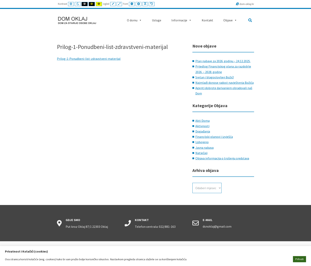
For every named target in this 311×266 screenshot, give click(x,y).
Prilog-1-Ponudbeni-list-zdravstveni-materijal (89, 59)
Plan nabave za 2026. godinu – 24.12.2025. (223, 61)
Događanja (202, 131)
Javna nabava (204, 148)
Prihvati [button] (299, 259)
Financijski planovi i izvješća (214, 137)
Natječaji (201, 153)
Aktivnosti (202, 126)
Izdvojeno (202, 142)
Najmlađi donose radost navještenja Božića (224, 83)
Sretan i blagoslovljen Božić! (214, 77)
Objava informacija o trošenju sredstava (222, 158)
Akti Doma (202, 121)
